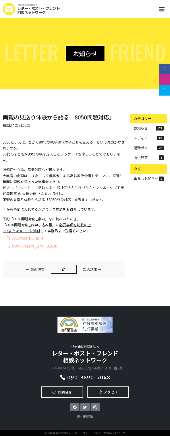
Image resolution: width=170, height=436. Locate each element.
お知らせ (149, 128)
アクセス (108, 392)
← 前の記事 (35, 269)
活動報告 (149, 147)
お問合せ (62, 392)
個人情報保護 (85, 416)
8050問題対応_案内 (24, 238)
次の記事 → (92, 269)
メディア (149, 137)
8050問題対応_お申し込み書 (31, 246)
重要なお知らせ (149, 178)
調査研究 (149, 157)
